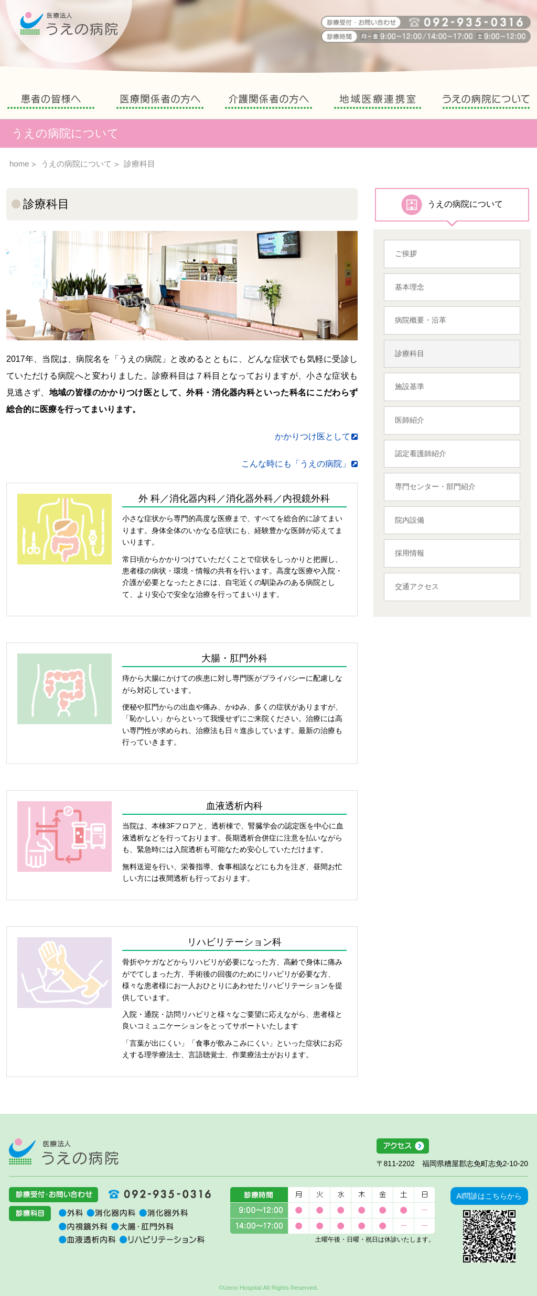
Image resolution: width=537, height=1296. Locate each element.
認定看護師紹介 (420, 453)
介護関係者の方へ (268, 103)
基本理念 (409, 287)
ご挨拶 (406, 253)
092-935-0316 (156, 1194)
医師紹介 (409, 420)
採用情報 (409, 553)
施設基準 (409, 386)
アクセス (452, 1146)
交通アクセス (417, 586)
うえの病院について (486, 103)
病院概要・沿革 (420, 320)
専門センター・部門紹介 (435, 486)
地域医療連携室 (377, 103)
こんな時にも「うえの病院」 (295, 463)
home (19, 163)
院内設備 (409, 520)
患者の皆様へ (50, 103)
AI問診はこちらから (489, 1196)
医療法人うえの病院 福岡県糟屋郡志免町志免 (64, 1151)
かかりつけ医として (312, 436)
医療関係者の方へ (160, 103)
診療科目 (409, 353)
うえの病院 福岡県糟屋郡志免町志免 (69, 31)
